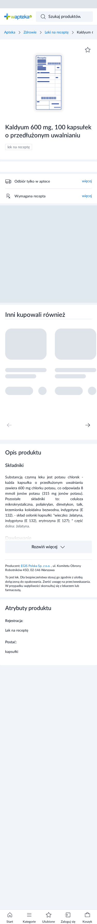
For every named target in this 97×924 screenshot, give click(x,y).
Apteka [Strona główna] (9, 32)
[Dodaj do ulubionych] (88, 50)
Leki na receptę (57, 32)
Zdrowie (30, 32)
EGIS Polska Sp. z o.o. (36, 565)
